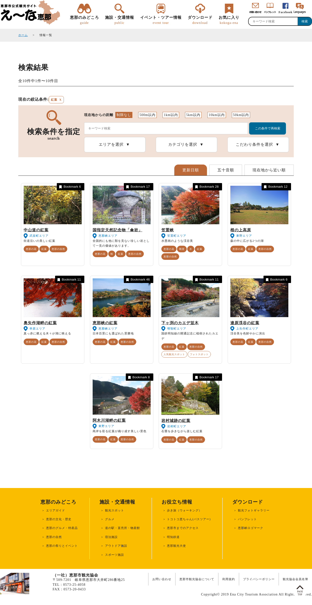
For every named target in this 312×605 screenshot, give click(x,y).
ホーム (23, 35)
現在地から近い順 (269, 170)
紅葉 (44, 249)
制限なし (124, 115)
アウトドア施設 (116, 545)
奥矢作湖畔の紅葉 (40, 323)
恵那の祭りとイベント (62, 545)
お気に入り (229, 20)
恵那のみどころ (84, 20)
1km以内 (171, 115)
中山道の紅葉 (36, 230)
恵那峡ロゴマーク (250, 528)
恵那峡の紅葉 (105, 323)
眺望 (182, 249)
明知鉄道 (173, 537)
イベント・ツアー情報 (161, 20)
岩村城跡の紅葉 (175, 421)
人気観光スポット (174, 354)
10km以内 (217, 115)
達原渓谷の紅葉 (244, 323)
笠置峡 (167, 230)
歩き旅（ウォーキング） (184, 510)
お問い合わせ (161, 579)
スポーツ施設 (114, 554)
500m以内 (147, 115)
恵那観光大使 (176, 545)
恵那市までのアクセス (183, 528)
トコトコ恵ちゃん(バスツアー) (189, 519)
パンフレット (247, 519)
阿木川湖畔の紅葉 (109, 420)
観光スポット (114, 510)
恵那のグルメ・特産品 (62, 528)
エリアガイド (55, 510)
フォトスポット (199, 354)
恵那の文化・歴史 (58, 519)
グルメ (110, 519)
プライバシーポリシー (259, 579)
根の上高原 (240, 230)
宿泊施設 (111, 537)
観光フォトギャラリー (254, 510)
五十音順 (225, 170)
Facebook (285, 12)
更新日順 (190, 170)
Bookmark (69, 187)
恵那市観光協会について (196, 579)
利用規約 (228, 579)
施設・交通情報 (119, 20)
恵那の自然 (58, 249)
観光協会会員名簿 (295, 579)
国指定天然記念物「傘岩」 (117, 230)
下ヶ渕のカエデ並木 (180, 323)
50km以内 (241, 115)
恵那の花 (31, 249)
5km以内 (193, 115)
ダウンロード (200, 20)
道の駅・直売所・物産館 (122, 528)
